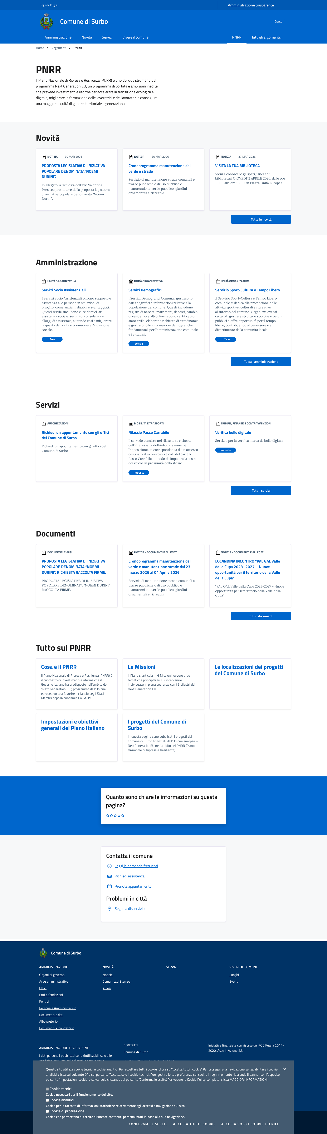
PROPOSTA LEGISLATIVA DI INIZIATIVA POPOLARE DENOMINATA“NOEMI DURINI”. (76, 171)
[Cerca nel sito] (282, 21)
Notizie (108, 974)
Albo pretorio (48, 1021)
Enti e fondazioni (51, 994)
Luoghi (234, 974)
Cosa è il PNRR (59, 668)
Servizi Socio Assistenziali (64, 290)
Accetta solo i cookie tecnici (249, 1124)
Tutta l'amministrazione (261, 362)
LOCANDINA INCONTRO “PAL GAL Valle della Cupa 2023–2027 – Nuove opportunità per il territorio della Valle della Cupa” (249, 571)
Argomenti (59, 47)
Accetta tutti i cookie (194, 1124)
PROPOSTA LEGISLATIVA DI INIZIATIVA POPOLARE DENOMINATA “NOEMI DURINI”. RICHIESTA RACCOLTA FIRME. (76, 568)
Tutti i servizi (261, 491)
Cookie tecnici (61, 1089)
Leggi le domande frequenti (132, 868)
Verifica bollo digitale (234, 433)
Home (40, 47)
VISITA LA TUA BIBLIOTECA (239, 165)
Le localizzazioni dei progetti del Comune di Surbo (250, 672)
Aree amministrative (53, 981)
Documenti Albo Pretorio (56, 1027)
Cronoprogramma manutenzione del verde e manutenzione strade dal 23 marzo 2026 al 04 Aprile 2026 (160, 568)
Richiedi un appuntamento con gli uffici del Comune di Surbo (76, 436)
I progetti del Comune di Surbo (157, 727)
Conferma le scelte (148, 1124)
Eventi (234, 981)
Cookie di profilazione (67, 1111)
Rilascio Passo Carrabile (149, 433)
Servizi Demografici (145, 290)
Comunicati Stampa (116, 981)
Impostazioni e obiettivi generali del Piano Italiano (73, 727)
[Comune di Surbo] (76, 21)
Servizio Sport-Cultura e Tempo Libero (249, 290)
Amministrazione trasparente (251, 5)
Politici (44, 1001)
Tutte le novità (261, 219)
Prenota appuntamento (129, 889)
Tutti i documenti (261, 617)
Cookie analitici (62, 1100)
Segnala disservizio (125, 911)
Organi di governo (51, 974)
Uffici (43, 988)
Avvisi (107, 988)
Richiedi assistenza (125, 879)
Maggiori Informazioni (249, 1079)
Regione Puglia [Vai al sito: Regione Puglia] (49, 5)
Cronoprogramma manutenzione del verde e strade (160, 168)
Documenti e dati (51, 1014)
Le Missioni (142, 668)
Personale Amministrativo (57, 1008)
